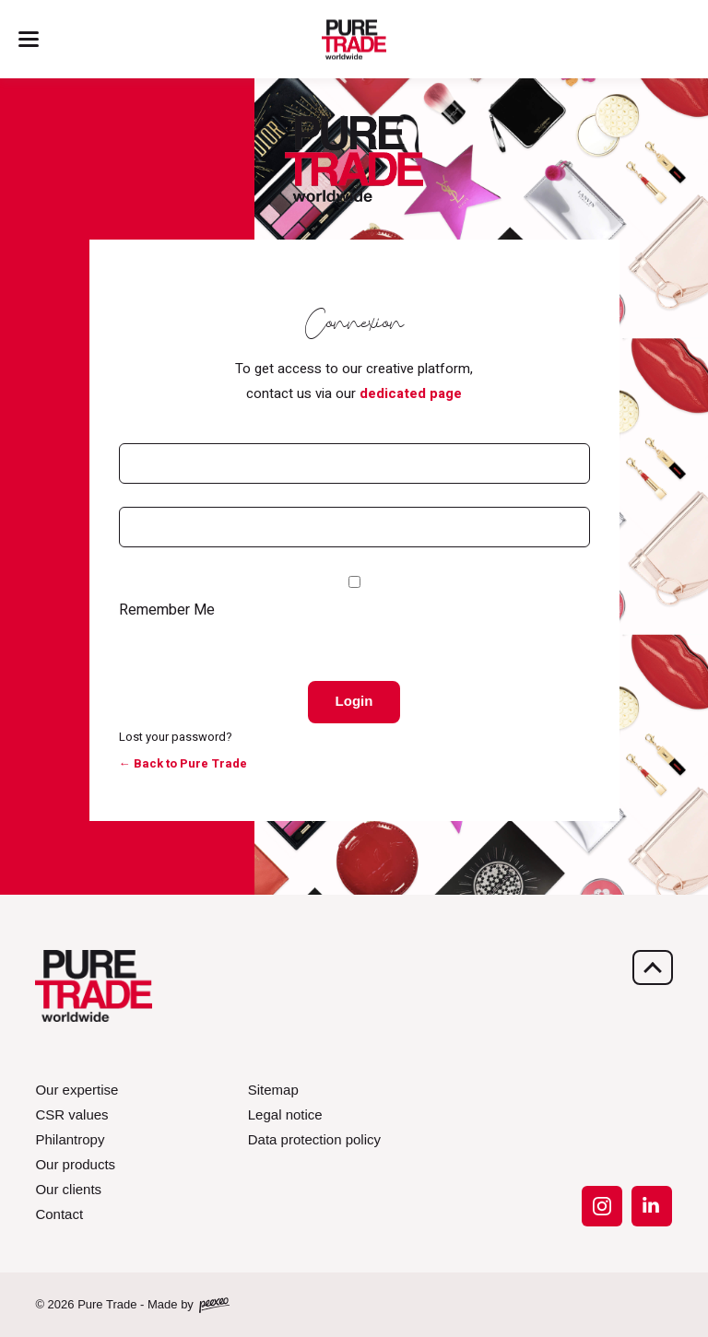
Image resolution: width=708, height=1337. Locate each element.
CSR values (71, 1114)
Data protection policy (314, 1139)
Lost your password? (175, 736)
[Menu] (28, 39)
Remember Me (167, 610)
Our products (75, 1164)
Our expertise (76, 1089)
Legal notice (285, 1114)
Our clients (68, 1189)
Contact (59, 1214)
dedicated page (411, 393)
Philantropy (69, 1139)
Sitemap (273, 1089)
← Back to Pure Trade (183, 763)
